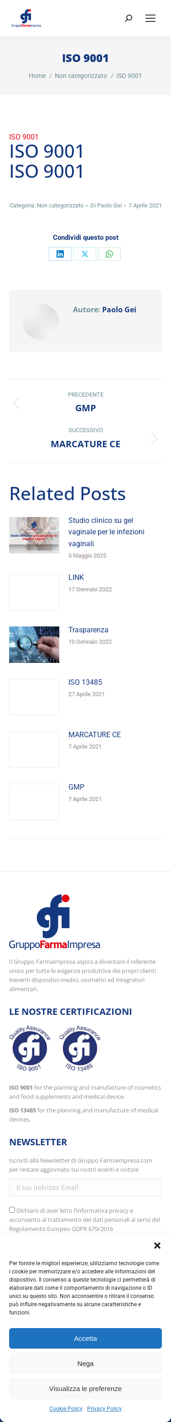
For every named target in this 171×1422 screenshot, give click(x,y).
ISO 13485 (85, 682)
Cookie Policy (66, 1409)
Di (106, 205)
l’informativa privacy (101, 1210)
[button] (157, 1245)
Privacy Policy (104, 1409)
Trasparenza (88, 630)
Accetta (85, 1338)
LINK (76, 577)
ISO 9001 (24, 137)
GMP (76, 787)
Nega (86, 1363)
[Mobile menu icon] (150, 18)
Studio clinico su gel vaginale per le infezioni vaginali (106, 532)
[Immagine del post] (34, 535)
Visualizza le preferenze (85, 1388)
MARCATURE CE (94, 734)
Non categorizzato (60, 205)
